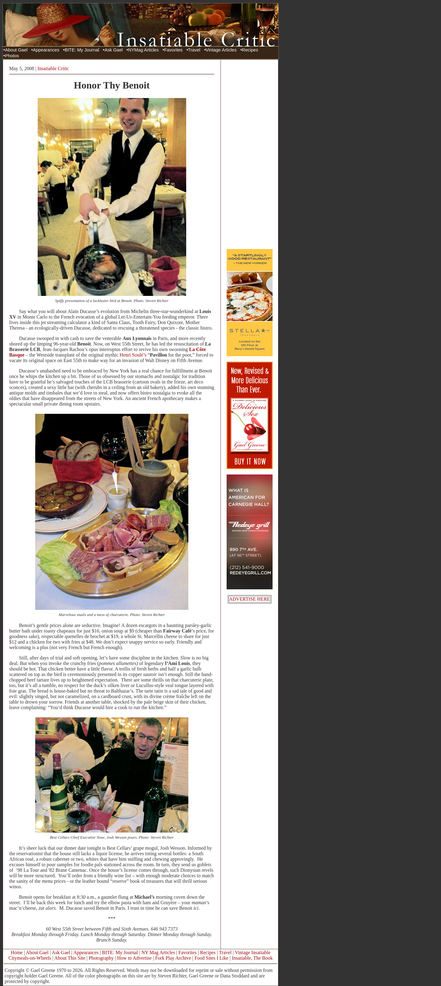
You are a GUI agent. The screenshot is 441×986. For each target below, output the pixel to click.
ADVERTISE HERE (249, 599)
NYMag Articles (143, 49)
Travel (194, 49)
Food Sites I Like (211, 958)
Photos (12, 55)
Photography (101, 958)
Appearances (46, 49)
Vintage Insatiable (252, 952)
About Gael (16, 49)
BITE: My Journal (82, 49)
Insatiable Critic (53, 68)
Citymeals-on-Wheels (29, 958)
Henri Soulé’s (133, 354)
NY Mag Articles (158, 952)
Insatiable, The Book (252, 958)
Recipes (250, 49)
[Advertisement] (249, 154)
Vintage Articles (221, 49)
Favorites (173, 49)
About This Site (69, 958)
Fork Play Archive (173, 958)
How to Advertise (134, 958)
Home (17, 952)
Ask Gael (113, 49)
